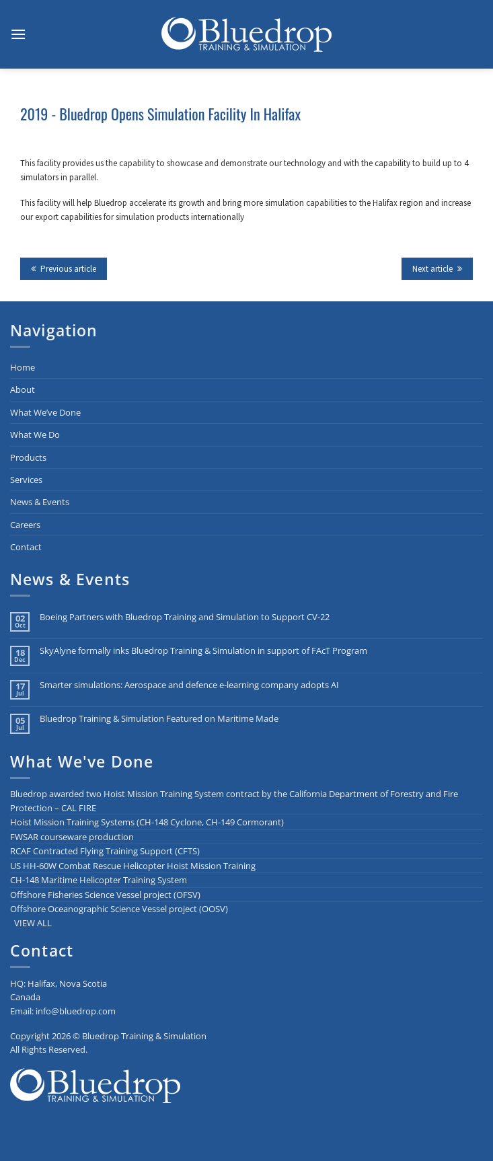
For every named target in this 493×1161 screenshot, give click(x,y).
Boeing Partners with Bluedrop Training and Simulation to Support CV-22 (185, 617)
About (22, 389)
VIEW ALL (33, 923)
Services (26, 480)
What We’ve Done (45, 412)
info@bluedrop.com (76, 1011)
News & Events (39, 502)
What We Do (35, 434)
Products (28, 457)
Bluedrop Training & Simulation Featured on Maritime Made (159, 719)
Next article (437, 268)
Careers (25, 525)
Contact (26, 547)
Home (22, 367)
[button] (18, 33)
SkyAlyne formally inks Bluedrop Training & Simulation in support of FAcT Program (203, 651)
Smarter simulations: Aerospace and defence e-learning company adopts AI (189, 685)
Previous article (63, 268)
